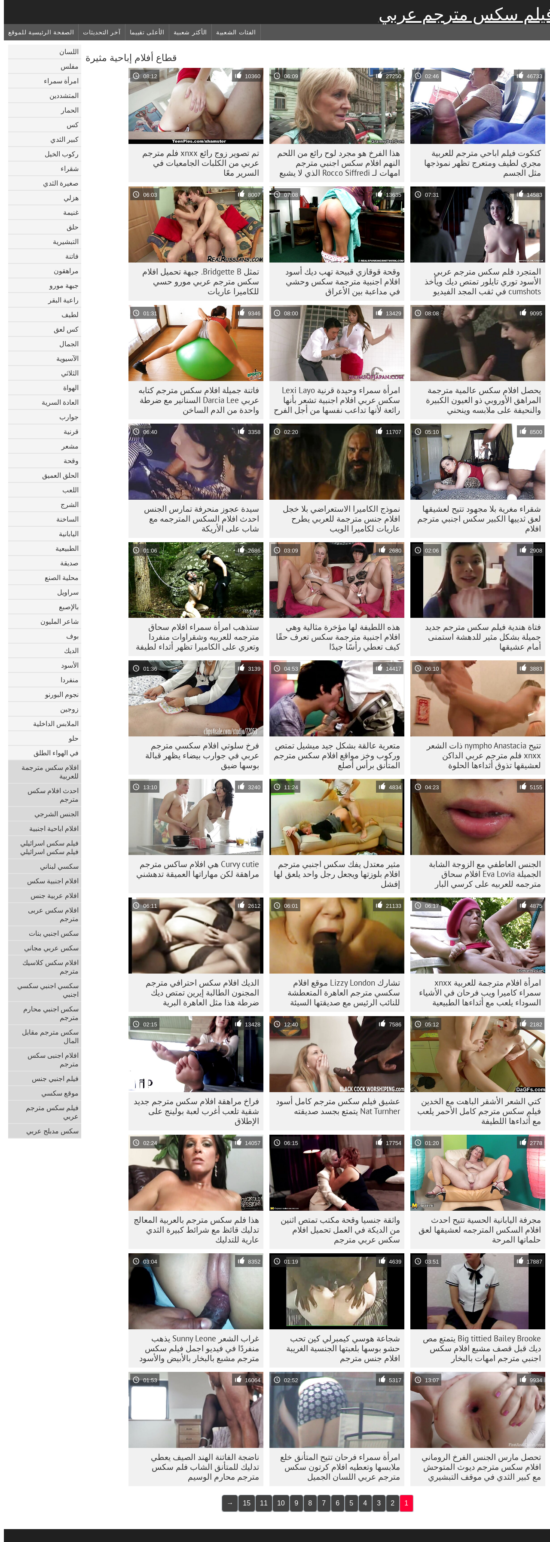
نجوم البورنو (58, 694)
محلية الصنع (58, 577)
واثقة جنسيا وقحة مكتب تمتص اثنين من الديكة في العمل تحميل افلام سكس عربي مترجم (336, 1230)
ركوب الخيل (58, 154)
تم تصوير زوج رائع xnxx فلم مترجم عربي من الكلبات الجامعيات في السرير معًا (196, 163)
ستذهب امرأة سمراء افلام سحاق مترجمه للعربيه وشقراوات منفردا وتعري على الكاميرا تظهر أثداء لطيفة (193, 637)
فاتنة (68, 256)
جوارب (65, 416)
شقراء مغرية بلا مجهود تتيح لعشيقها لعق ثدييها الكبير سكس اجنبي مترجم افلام (475, 519)
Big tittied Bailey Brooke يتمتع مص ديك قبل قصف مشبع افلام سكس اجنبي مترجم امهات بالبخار (478, 1348)
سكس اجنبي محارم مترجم (47, 1013)
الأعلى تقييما (143, 32)
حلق (69, 227)
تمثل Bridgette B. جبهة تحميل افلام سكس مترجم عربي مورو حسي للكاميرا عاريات (196, 281)
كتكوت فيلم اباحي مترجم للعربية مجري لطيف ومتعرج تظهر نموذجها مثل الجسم (478, 163)
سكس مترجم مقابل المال (46, 1036)
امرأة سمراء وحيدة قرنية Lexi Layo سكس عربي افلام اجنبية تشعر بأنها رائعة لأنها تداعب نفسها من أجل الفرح (333, 400)
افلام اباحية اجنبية (50, 828)
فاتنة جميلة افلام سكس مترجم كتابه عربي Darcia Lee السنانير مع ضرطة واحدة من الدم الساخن (194, 400)
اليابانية (65, 533)
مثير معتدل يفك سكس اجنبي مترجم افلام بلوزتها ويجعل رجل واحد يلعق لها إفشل (333, 874)
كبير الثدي (60, 139)
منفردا (66, 679)
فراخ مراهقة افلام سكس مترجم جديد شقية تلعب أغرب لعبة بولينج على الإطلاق (192, 1111)
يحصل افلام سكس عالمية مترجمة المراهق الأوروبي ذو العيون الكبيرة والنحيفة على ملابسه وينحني (479, 400)
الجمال (65, 343)
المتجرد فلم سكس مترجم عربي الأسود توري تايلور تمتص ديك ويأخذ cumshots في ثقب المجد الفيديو (479, 281)
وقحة (67, 460)
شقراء (66, 168)
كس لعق (62, 329)
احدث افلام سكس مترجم (49, 794)
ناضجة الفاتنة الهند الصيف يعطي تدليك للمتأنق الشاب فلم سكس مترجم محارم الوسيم (201, 1467)
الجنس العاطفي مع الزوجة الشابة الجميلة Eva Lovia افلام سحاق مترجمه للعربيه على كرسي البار (481, 874)
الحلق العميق (56, 475)
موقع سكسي (56, 1093)
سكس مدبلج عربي (48, 1131)
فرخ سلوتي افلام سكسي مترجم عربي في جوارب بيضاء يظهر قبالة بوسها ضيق (198, 755)
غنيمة (67, 212)
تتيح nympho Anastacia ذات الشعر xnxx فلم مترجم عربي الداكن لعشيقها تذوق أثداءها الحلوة (480, 755)
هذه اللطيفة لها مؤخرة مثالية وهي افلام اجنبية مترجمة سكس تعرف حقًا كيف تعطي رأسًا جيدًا (334, 637)
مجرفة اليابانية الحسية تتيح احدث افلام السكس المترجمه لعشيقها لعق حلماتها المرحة (476, 1230)
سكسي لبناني (55, 866)
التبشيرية (62, 241)
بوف (68, 636)
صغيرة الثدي (57, 183)
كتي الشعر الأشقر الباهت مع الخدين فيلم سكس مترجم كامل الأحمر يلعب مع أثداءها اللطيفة (475, 1111)
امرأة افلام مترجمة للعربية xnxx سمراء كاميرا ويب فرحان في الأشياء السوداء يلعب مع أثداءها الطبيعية (476, 992)
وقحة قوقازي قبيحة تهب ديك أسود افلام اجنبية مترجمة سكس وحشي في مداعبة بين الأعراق (338, 281)
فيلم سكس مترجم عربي (462, 14)
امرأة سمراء (57, 80)
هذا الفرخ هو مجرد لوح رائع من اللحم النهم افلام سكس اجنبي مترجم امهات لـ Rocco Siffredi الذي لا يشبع (334, 163)
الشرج (66, 504)
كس (69, 124)
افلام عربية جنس (51, 895)
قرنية (67, 431)
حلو (70, 738)
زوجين (65, 709)
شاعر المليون (56, 621)
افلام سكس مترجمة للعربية (46, 771)
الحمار (66, 110)
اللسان (65, 51)
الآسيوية (63, 358)
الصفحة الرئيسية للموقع (37, 32)
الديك (67, 650)
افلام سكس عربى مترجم (49, 914)
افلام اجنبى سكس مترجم (49, 1059)
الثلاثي (66, 373)
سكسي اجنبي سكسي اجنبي (44, 989)
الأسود (66, 665)
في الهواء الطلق (52, 752)
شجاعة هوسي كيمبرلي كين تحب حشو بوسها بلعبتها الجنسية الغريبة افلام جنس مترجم (339, 1348)
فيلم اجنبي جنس (51, 1078)
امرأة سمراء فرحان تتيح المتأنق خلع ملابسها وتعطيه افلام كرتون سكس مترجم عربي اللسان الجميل (336, 1467)
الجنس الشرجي (53, 813)
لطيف (66, 314)
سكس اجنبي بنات (50, 933)
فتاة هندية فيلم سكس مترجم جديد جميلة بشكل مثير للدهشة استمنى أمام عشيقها (479, 637)
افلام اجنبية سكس (49, 880)
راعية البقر (59, 300)
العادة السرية (56, 402)
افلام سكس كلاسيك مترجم (46, 966)
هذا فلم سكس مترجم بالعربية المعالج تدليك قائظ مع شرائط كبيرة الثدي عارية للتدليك (192, 1230)
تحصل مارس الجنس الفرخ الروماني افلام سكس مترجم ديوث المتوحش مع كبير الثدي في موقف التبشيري (477, 1467)
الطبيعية (63, 548)
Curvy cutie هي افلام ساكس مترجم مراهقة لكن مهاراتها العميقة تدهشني (193, 869)
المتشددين (60, 95)
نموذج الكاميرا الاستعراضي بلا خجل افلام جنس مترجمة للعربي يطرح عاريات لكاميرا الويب (337, 519)
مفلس (66, 66)
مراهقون (62, 270)
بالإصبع (65, 606)
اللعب (66, 490)
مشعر (66, 446)
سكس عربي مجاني (47, 948)
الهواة (67, 387)
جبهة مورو (60, 285)
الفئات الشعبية (232, 32)
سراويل (64, 592)
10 (277, 1503)
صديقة (65, 563)
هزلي (67, 197)
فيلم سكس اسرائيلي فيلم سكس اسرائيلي (45, 847)
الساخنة (63, 519)
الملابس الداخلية (52, 723)
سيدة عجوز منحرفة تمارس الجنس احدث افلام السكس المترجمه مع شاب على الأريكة (197, 519)
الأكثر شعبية (186, 32)
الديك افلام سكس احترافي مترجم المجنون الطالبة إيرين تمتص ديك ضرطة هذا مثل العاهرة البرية (198, 992)
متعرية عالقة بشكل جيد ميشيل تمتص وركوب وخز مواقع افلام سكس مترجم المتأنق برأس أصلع (333, 755)
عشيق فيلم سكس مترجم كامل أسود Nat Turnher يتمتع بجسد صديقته (334, 1106)
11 (260, 1503)
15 (243, 1503)
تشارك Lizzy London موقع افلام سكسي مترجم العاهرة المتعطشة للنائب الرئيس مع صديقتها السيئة (340, 992)
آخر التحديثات (97, 32)
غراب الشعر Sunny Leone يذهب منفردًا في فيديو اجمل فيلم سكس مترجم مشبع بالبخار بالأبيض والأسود (195, 1348)
